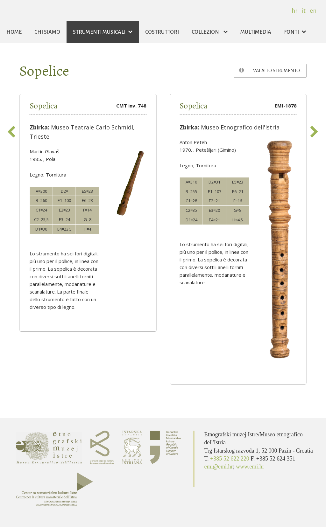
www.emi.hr (250, 466)
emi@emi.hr (218, 466)
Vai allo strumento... (280, 70)
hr (295, 10)
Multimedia (255, 32)
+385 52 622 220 (230, 458)
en (313, 10)
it (304, 10)
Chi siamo (47, 32)
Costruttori (162, 32)
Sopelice (44, 71)
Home (14, 32)
